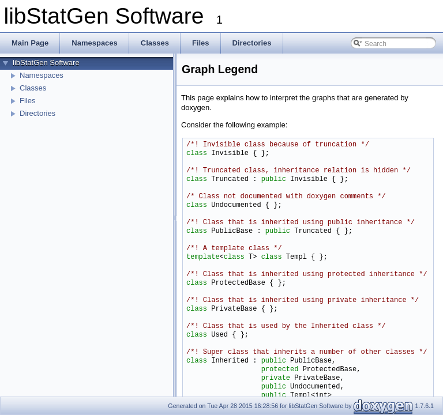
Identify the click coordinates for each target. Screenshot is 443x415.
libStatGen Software (46, 62)
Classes (33, 88)
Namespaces (41, 75)
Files (27, 100)
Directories (37, 113)
